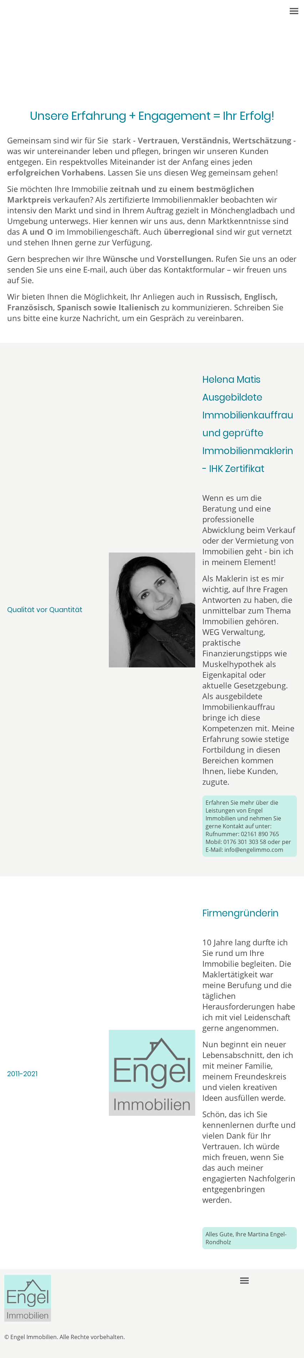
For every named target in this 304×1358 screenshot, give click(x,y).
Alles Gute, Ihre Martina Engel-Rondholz (246, 1238)
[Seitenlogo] (27, 1298)
